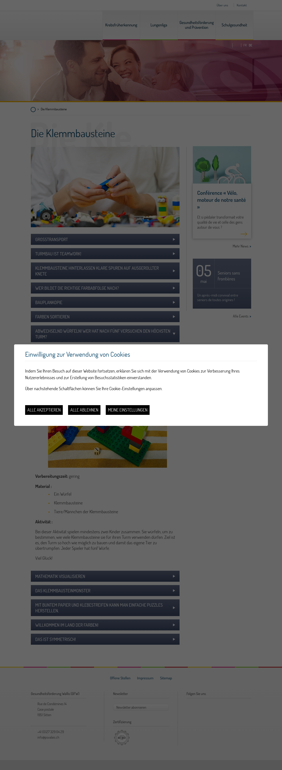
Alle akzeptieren (44, 410)
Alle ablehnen (84, 410)
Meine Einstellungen (127, 410)
